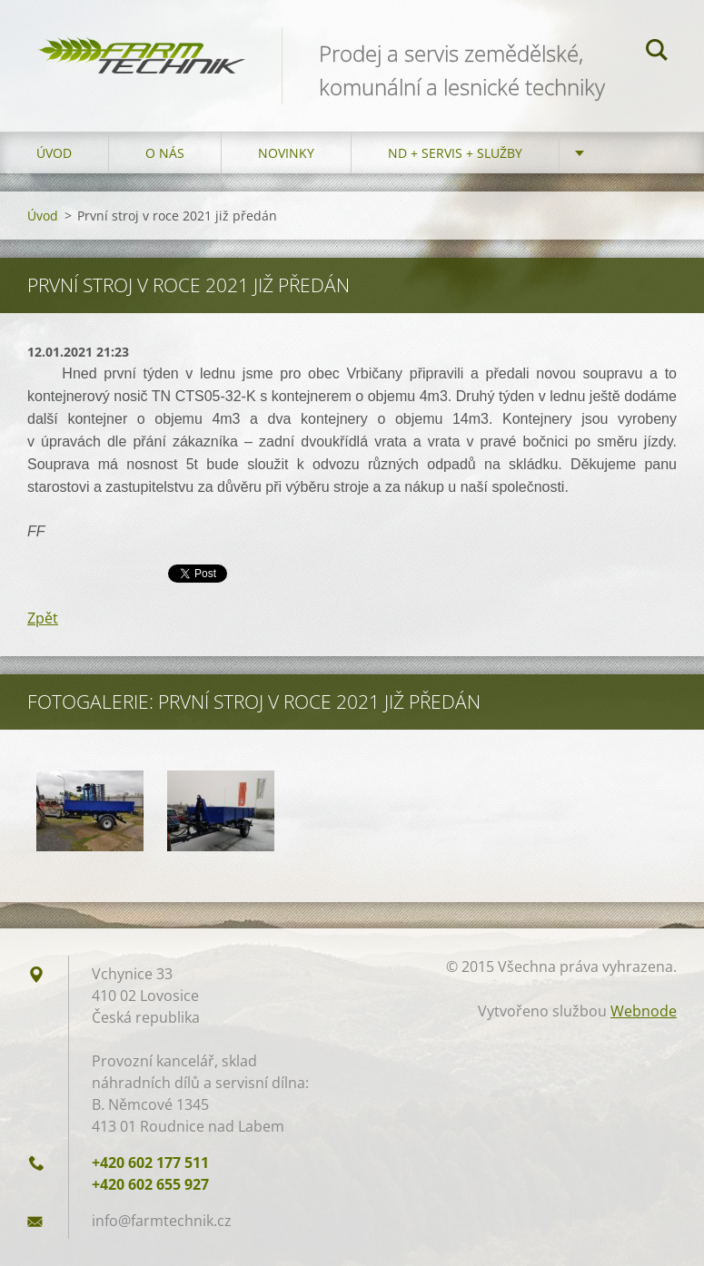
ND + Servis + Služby (455, 153)
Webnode (643, 1011)
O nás (164, 153)
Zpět (42, 618)
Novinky (286, 153)
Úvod (54, 153)
